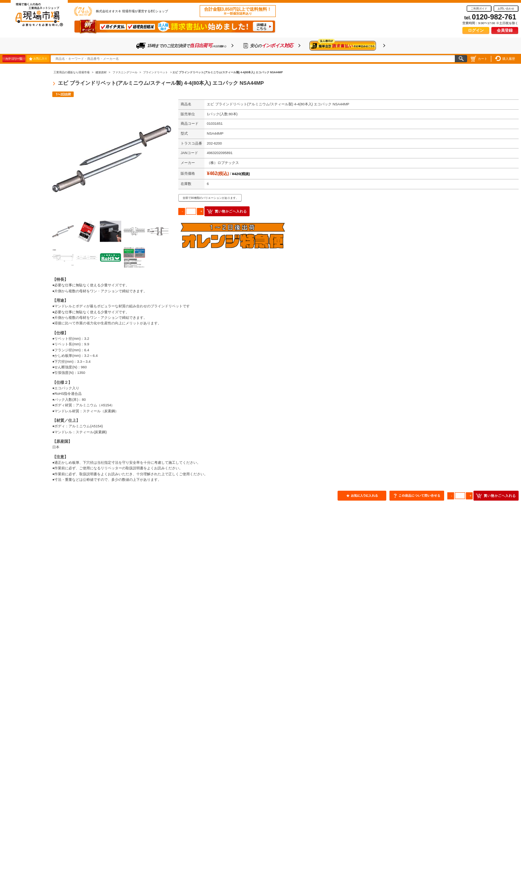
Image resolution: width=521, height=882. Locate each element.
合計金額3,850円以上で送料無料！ (237, 11)
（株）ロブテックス (223, 163)
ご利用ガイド (479, 8)
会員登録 (505, 30)
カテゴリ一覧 (13, 59)
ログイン (476, 30)
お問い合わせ (506, 8)
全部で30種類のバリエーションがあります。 (211, 198)
